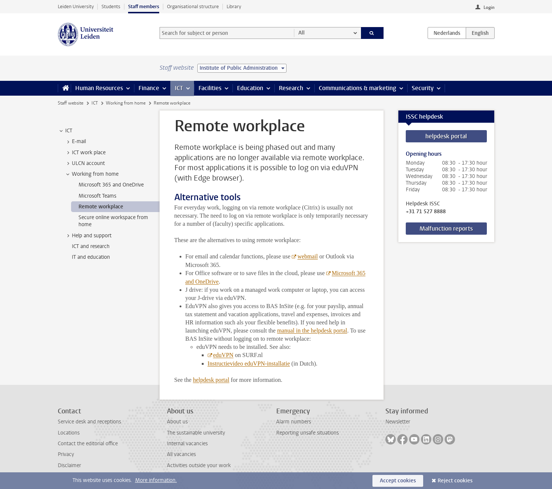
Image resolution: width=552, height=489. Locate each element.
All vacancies (181, 454)
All (301, 32)
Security (423, 88)
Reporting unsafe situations (307, 432)
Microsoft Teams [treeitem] (97, 195)
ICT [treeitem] (65, 131)
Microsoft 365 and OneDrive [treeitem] (111, 184)
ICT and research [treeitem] (91, 246)
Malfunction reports (446, 228)
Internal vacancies (187, 443)
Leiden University (76, 6)
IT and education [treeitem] (91, 257)
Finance (148, 88)
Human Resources (99, 88)
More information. (156, 480)
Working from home (125, 103)
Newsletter (397, 421)
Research (291, 88)
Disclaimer (69, 465)
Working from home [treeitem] (91, 174)
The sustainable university (196, 432)
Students (110, 6)
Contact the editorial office (88, 443)
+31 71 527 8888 (426, 211)
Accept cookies (398, 480)
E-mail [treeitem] (75, 141)
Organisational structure (193, 6)
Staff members (143, 6)
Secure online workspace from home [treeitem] (113, 221)
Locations (69, 432)
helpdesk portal (446, 136)
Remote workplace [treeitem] (100, 206)
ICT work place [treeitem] (85, 152)
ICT (179, 88)
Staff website (70, 103)
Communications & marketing (357, 88)
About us (177, 421)
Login (489, 7)
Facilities (209, 88)
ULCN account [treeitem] (85, 163)
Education (250, 88)
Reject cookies (455, 480)
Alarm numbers (293, 421)
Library (234, 6)
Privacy (66, 454)
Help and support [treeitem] (88, 235)
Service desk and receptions (89, 421)
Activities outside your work (199, 465)
